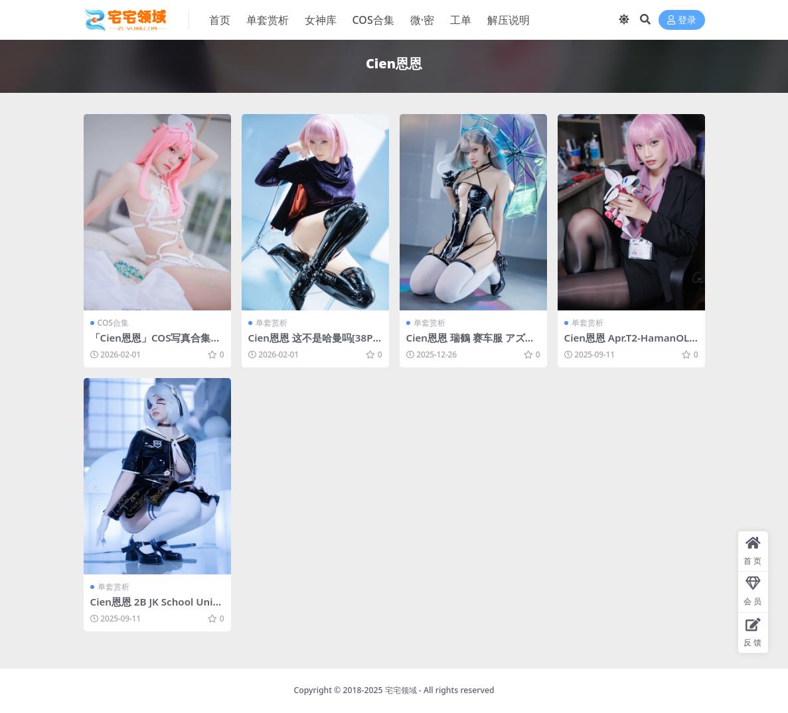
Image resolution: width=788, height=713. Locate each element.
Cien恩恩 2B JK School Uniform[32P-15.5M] (157, 607)
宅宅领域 (401, 690)
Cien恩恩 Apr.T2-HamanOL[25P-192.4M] (627, 343)
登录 (681, 20)
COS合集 (113, 322)
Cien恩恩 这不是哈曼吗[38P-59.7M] (315, 343)
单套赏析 (271, 322)
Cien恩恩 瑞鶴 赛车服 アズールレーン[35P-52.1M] (470, 343)
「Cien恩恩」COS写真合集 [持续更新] (150, 343)
